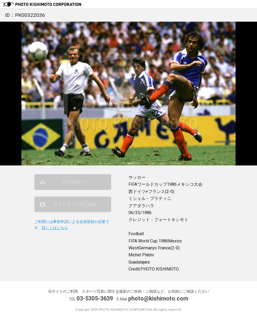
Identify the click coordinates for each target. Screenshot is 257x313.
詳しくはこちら (55, 228)
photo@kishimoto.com (158, 298)
